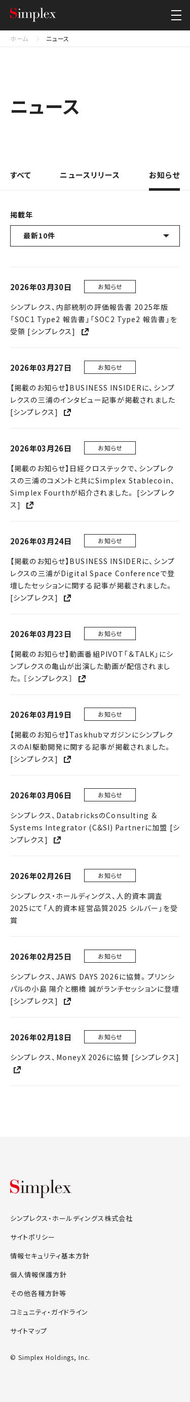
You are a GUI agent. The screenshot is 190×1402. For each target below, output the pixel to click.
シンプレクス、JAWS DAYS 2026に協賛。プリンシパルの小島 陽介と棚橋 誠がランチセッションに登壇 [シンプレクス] (94, 988)
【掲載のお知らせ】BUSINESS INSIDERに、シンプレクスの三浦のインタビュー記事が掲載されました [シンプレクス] (92, 399)
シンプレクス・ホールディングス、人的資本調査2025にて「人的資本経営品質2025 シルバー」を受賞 (94, 908)
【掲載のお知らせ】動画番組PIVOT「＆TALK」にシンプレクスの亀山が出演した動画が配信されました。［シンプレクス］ (91, 666)
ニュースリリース (90, 175)
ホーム (19, 38)
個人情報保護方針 (38, 1274)
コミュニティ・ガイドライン (49, 1312)
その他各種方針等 (38, 1293)
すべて (20, 175)
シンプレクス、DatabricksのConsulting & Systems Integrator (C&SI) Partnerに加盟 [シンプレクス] (95, 827)
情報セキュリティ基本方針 (50, 1255)
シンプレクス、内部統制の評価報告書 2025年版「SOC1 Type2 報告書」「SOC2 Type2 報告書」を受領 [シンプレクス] (93, 319)
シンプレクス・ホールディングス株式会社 (40, 15)
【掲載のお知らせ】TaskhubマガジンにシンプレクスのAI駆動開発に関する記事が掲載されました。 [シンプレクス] (91, 746)
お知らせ (164, 175)
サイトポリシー (32, 1237)
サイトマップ (28, 1330)
